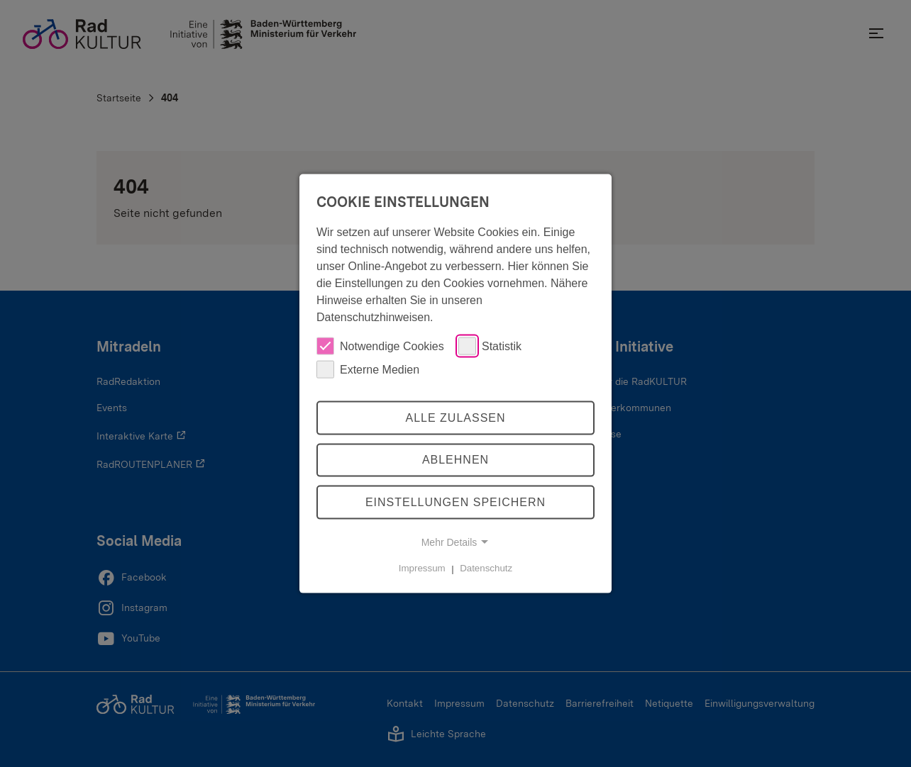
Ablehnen (455, 460)
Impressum (422, 568)
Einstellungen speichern (455, 502)
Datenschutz (486, 568)
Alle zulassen (455, 417)
